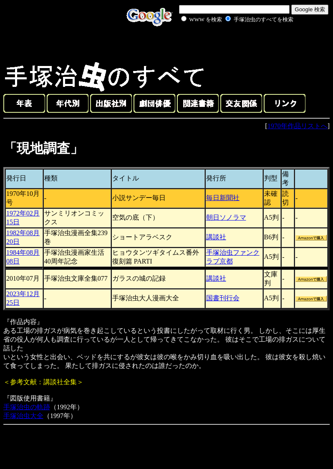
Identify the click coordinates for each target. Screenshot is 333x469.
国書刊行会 (223, 298)
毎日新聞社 (223, 197)
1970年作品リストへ (297, 125)
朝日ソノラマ (226, 217)
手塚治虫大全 (23, 415)
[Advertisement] (228, 43)
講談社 (216, 237)
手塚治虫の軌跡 (26, 407)
